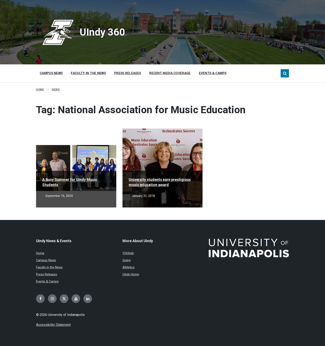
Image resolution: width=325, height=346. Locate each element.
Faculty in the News (49, 267)
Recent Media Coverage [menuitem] (169, 73)
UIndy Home (130, 274)
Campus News (46, 260)
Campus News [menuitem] (51, 73)
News (56, 89)
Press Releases (46, 274)
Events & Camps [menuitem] (213, 73)
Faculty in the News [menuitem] (88, 73)
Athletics (128, 267)
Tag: (141, 110)
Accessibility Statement (53, 325)
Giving (126, 260)
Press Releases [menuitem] (127, 73)
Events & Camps (47, 281)
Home (40, 89)
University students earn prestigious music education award (160, 182)
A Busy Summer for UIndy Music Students (69, 182)
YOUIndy (128, 253)
